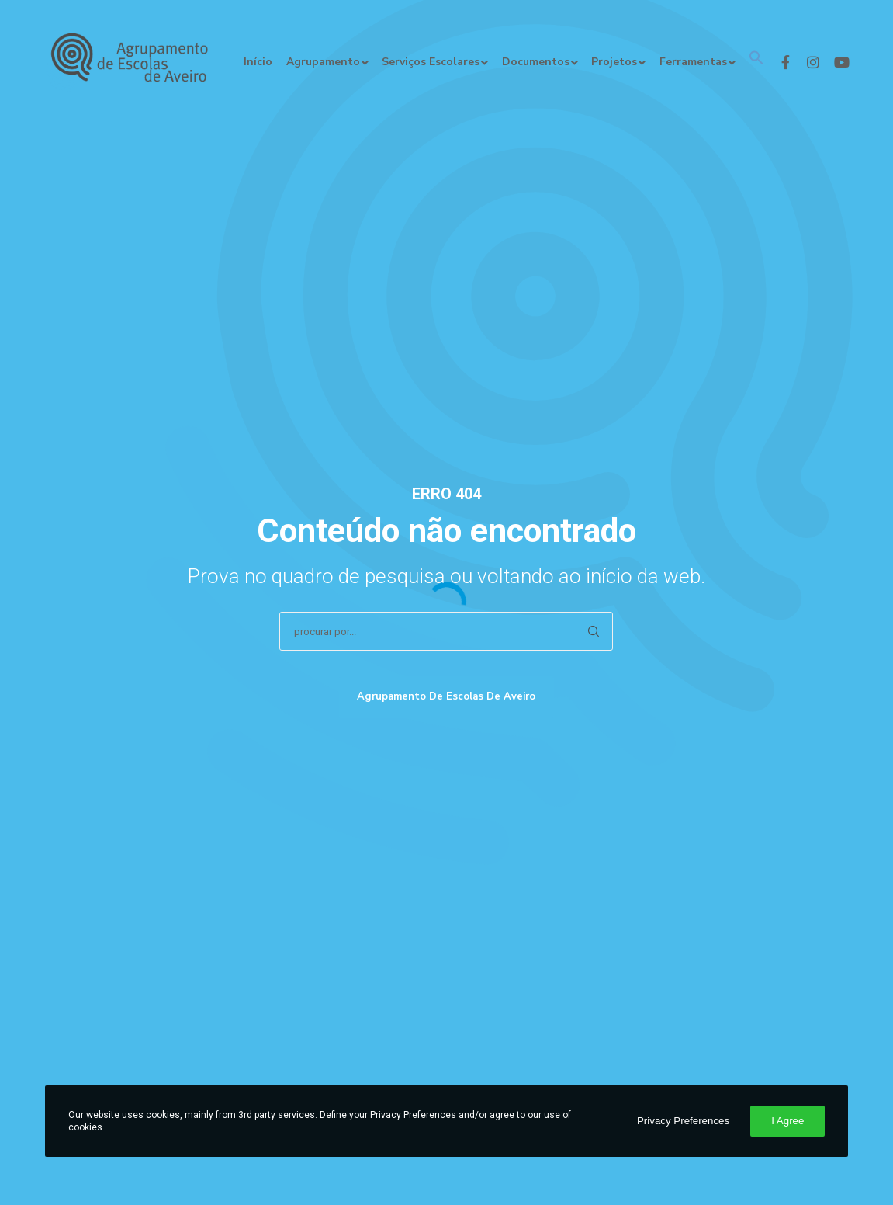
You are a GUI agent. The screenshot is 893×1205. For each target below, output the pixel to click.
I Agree (787, 1121)
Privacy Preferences (683, 1121)
